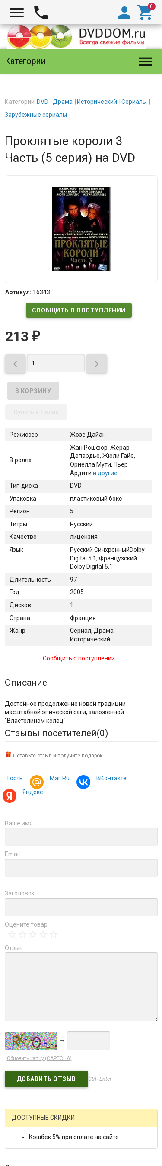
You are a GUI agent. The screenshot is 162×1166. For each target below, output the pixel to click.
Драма (63, 101)
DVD (42, 101)
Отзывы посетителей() (56, 733)
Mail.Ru (58, 779)
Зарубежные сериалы (36, 114)
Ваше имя (19, 823)
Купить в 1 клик (36, 412)
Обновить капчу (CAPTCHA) (39, 1058)
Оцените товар (26, 924)
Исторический (97, 101)
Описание (26, 682)
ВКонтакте (110, 779)
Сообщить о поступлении (79, 310)
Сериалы (134, 101)
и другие (105, 473)
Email (12, 853)
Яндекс (31, 793)
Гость (15, 778)
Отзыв (14, 947)
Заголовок (20, 893)
